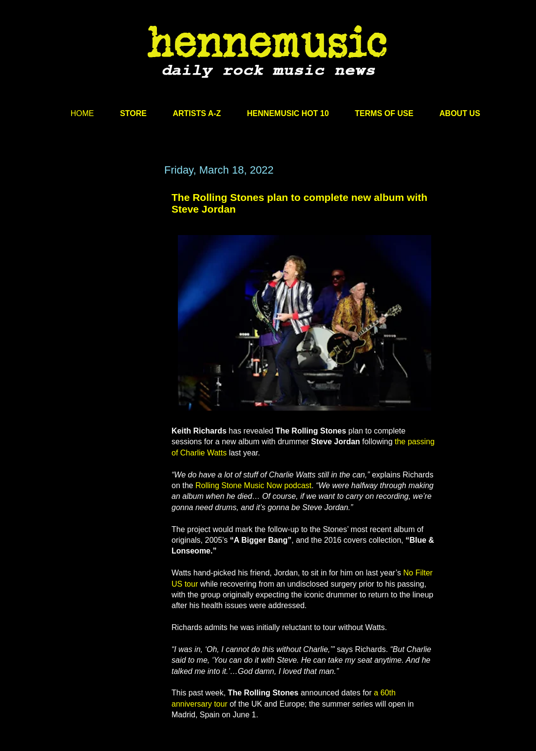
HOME (82, 113)
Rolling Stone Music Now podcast (253, 485)
